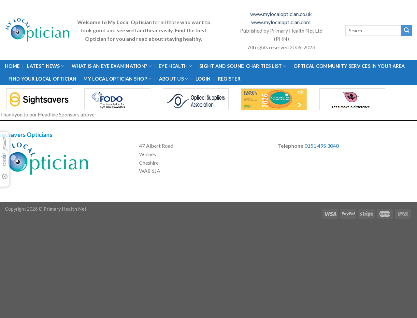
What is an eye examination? (111, 66)
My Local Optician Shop (117, 79)
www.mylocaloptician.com (281, 22)
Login (202, 79)
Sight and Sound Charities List (242, 66)
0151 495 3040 (322, 146)
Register (229, 79)
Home (12, 66)
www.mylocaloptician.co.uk (281, 14)
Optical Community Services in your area (349, 66)
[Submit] (406, 30)
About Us (173, 79)
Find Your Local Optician (42, 79)
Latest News (46, 66)
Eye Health (175, 66)
